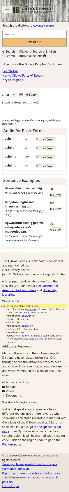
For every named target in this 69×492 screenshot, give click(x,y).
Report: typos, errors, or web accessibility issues (31, 473)
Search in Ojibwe (15, 51)
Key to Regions (13, 80)
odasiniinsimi (36, 339)
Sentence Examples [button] (21, 180)
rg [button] (52, 202)
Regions (7, 444)
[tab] (34, 130)
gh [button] (21, 94)
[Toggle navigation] (7, 9)
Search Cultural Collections (22, 56)
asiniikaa (31, 309)
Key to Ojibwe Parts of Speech (23, 75)
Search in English (42, 51)
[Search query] (34, 34)
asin (3, 306)
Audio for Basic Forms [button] (24, 130)
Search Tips (10, 71)
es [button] (52, 188)
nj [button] (52, 223)
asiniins (25, 335)
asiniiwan (26, 315)
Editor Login (10, 486)
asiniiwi (25, 325)
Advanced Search (43, 25)
